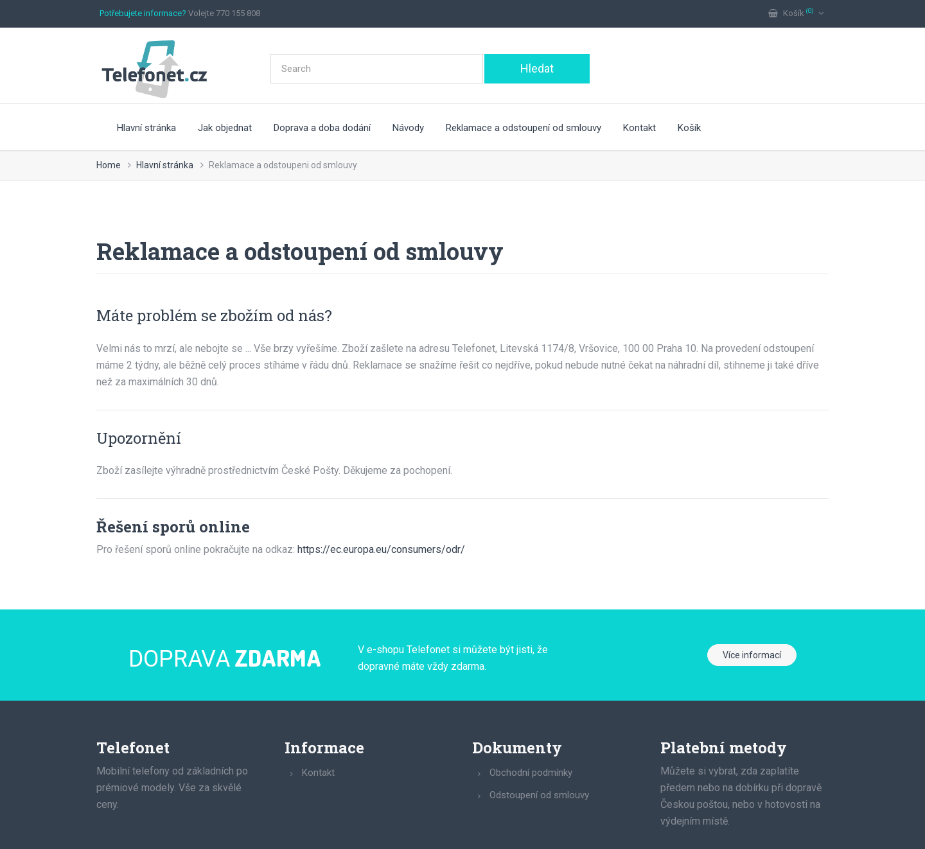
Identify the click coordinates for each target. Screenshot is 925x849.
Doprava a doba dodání (322, 128)
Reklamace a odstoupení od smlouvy (523, 128)
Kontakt (639, 128)
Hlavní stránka (146, 128)
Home (108, 165)
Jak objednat (225, 128)
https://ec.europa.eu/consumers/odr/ (381, 549)
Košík (689, 128)
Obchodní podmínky (530, 772)
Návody (408, 128)
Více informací (752, 655)
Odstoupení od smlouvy (539, 795)
